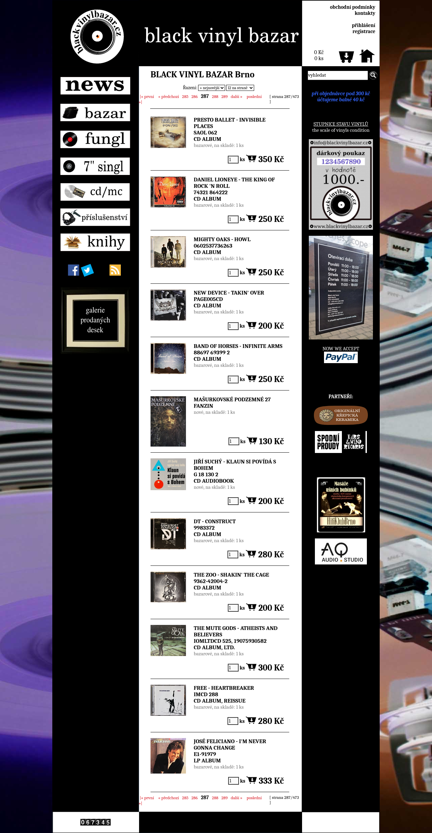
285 (185, 96)
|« (147, 96)
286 (194, 96)
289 (224, 96)
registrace (364, 31)
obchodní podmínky (352, 7)
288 (215, 96)
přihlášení (363, 25)
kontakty (365, 13)
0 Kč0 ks (319, 55)
